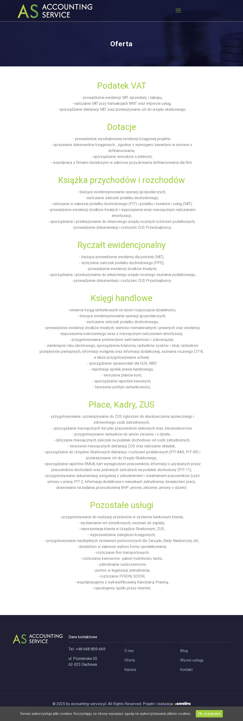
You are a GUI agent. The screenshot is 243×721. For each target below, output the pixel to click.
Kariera (130, 669)
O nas (129, 650)
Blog (184, 650)
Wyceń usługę (191, 660)
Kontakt (186, 669)
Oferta (129, 660)
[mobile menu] (178, 11)
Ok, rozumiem (216, 714)
